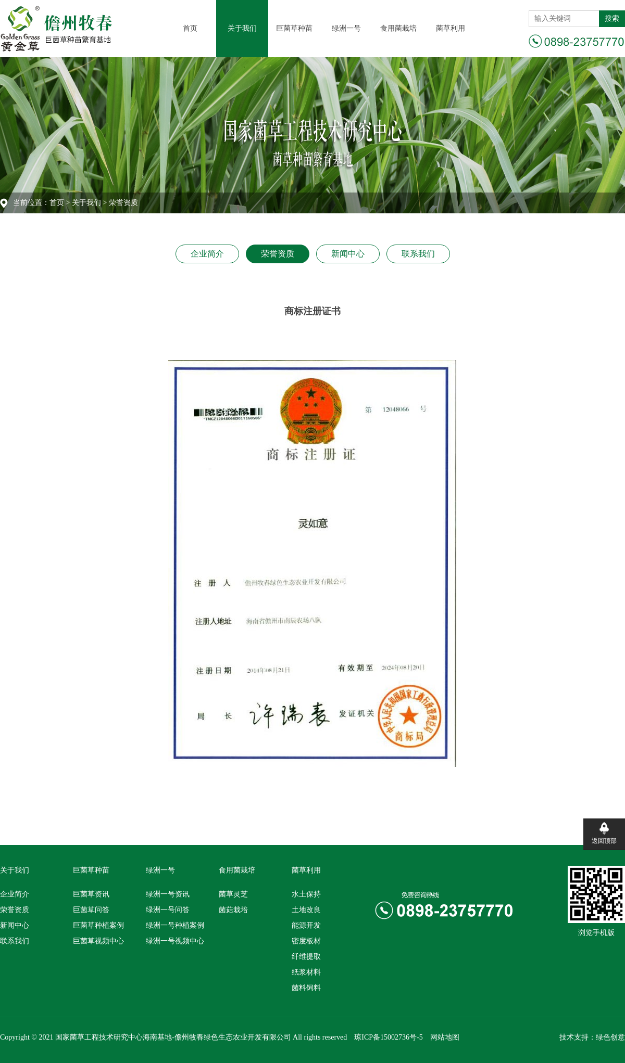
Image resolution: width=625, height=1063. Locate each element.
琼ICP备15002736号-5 (388, 1037)
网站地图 (444, 1037)
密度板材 (306, 941)
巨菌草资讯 (91, 894)
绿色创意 (610, 1037)
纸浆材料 (306, 972)
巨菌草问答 (91, 910)
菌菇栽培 (233, 910)
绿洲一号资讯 (168, 894)
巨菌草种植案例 (98, 925)
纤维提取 (306, 956)
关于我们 (242, 28)
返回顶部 (604, 840)
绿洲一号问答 (168, 910)
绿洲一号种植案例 (175, 925)
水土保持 (306, 894)
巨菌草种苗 (294, 28)
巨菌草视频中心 (98, 941)
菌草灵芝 (233, 894)
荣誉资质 (277, 253)
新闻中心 (348, 253)
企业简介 (207, 253)
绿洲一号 (346, 28)
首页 (190, 28)
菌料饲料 (306, 988)
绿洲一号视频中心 (175, 941)
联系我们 (418, 253)
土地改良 (306, 910)
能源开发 (306, 925)
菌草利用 (450, 28)
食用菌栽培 (398, 28)
